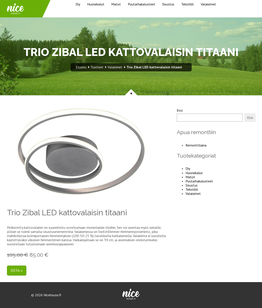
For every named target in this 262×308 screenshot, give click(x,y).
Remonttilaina (196, 145)
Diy (78, 4)
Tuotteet (97, 67)
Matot (116, 4)
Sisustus (168, 4)
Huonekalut (95, 4)
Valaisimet (208, 4)
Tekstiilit (187, 4)
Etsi (180, 110)
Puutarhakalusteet (141, 4)
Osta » (17, 270)
